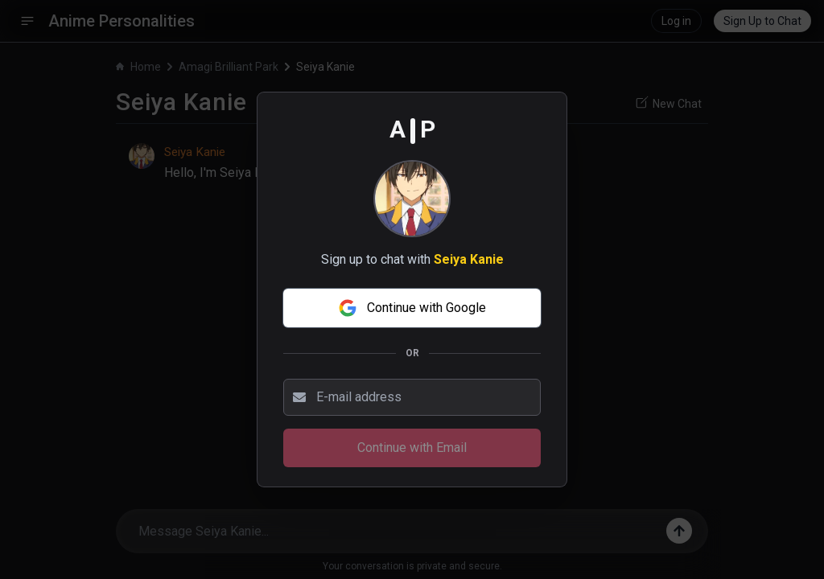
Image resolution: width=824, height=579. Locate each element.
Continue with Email (412, 447)
